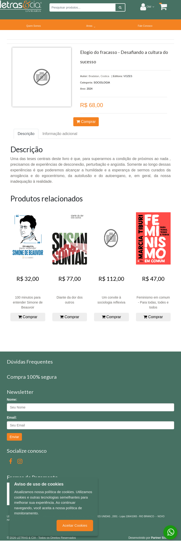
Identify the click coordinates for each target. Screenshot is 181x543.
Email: (12, 417)
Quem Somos (33, 26)
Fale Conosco (145, 26)
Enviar (14, 437)
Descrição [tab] (26, 134)
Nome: (12, 399)
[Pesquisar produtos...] (82, 7)
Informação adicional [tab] (59, 134)
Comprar (86, 122)
